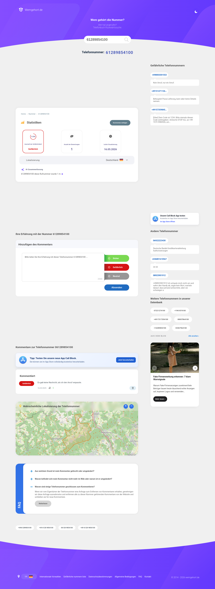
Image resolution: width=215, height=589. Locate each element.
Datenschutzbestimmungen (100, 577)
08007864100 (183, 319)
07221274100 (159, 311)
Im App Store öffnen (167, 222)
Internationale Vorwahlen (50, 577)
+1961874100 (180, 311)
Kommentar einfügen (120, 123)
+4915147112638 (159, 91)
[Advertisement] (77, 84)
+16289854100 (160, 328)
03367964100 (181, 328)
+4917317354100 (161, 319)
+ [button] (126, 406)
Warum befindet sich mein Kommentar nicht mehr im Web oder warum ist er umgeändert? (73, 479)
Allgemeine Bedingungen (125, 577)
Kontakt (148, 577)
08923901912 (159, 275)
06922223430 (159, 240)
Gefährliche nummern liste (74, 577)
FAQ (140, 577)
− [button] (131, 406)
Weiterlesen (43, 504)
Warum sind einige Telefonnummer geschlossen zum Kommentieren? (65, 487)
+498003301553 (159, 75)
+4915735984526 (159, 110)
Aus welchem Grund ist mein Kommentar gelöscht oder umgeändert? (64, 471)
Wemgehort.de (31, 10)
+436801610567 (159, 259)
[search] (126, 39)
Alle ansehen (193, 336)
